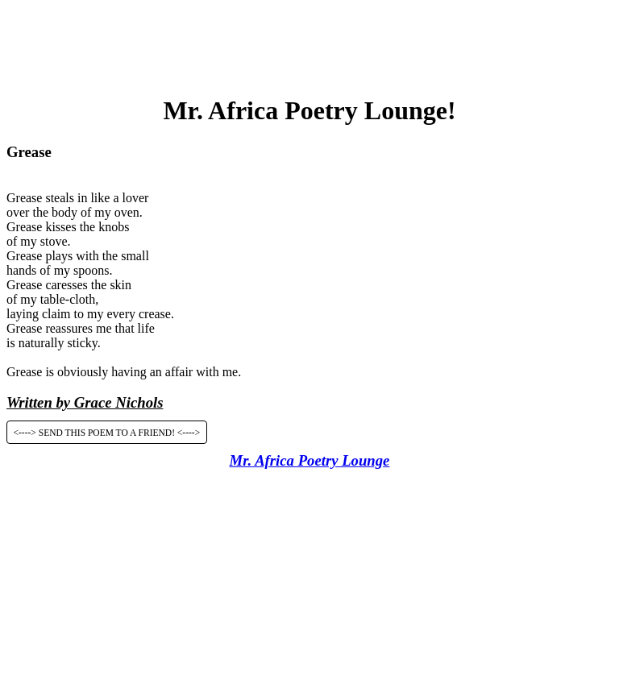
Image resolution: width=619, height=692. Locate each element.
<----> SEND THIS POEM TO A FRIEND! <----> (107, 432)
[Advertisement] (309, 42)
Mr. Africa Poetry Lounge (310, 460)
